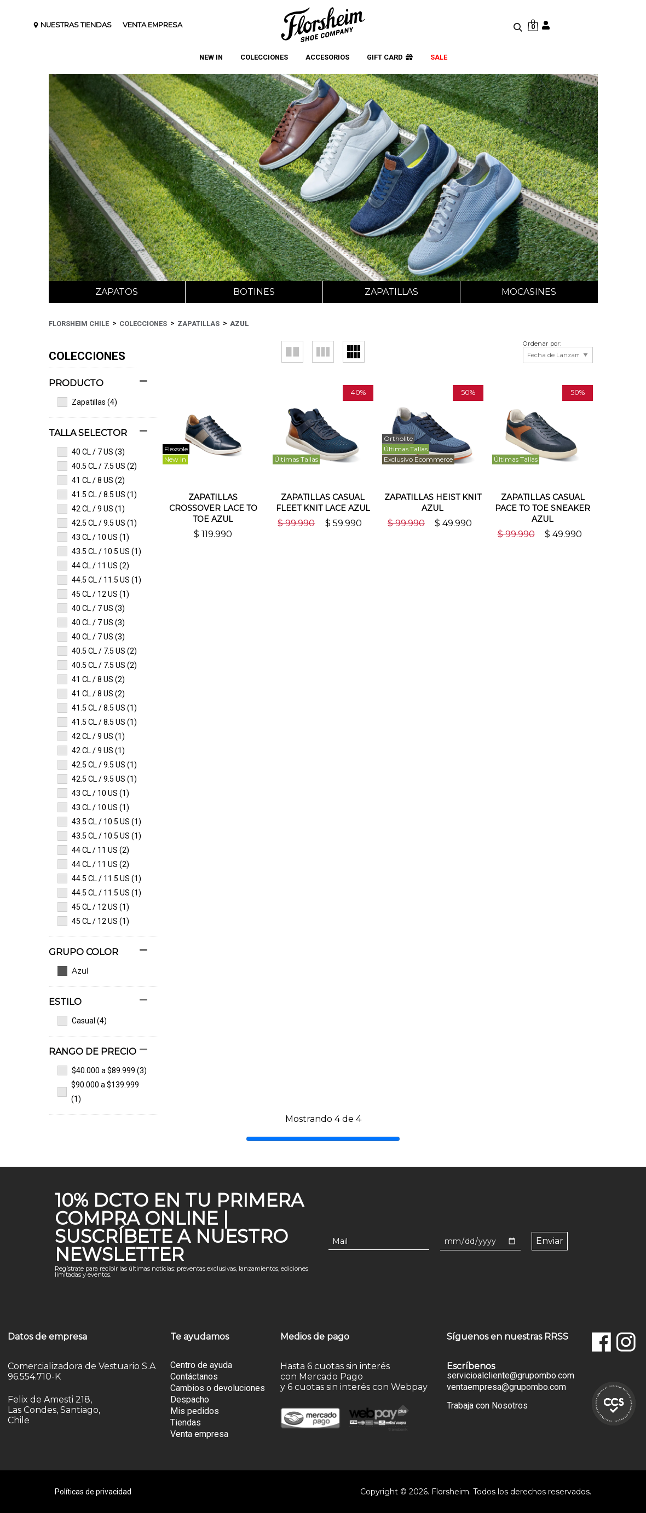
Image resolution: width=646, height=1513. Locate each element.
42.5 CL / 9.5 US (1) (97, 523)
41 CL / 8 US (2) (91, 480)
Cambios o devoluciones (217, 1388)
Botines (254, 292)
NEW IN (211, 57)
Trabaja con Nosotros (487, 1405)
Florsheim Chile (79, 323)
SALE (438, 57)
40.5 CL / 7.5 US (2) (97, 466)
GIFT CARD (390, 57)
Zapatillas (391, 292)
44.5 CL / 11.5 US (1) (99, 580)
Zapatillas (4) (87, 402)
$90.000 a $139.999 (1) (98, 1091)
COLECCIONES (264, 57)
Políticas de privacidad (93, 1491)
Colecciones (143, 323)
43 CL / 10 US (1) (93, 537)
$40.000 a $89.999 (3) (102, 1070)
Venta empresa (199, 1434)
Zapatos (116, 292)
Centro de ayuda (201, 1365)
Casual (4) (82, 1021)
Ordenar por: (542, 344)
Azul (239, 323)
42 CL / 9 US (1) (91, 509)
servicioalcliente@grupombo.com (510, 1375)
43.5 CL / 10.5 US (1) (99, 551)
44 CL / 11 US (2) (93, 566)
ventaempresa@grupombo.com (506, 1387)
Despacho (189, 1399)
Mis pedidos (194, 1411)
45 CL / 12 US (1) (93, 594)
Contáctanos (194, 1376)
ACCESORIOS (327, 57)
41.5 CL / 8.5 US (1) (97, 494)
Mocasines (528, 292)
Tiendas (185, 1422)
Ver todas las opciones (98, 971)
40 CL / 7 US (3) (91, 452)
